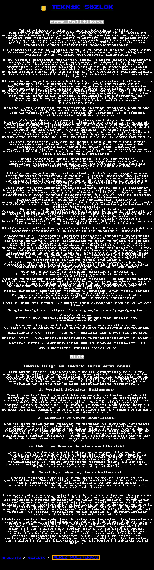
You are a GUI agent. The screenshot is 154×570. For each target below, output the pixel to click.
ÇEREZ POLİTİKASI (75, 557)
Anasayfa (11, 558)
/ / (51, 557)
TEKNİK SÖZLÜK (82, 7)
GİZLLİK (36, 558)
